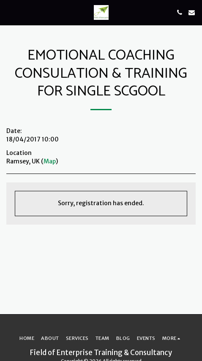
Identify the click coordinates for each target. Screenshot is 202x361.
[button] (9, 12)
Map (50, 161)
